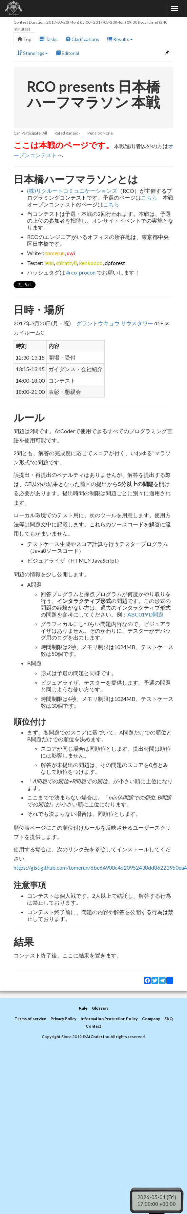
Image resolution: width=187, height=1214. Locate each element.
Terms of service (30, 1018)
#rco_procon (81, 272)
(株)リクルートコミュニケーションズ (72, 190)
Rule (83, 1008)
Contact (93, 1026)
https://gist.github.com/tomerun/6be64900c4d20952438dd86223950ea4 (100, 867)
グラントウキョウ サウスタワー (114, 323)
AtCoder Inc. (98, 1036)
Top (24, 39)
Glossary (100, 1008)
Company (151, 1018)
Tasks (49, 39)
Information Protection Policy (109, 1018)
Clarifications (82, 39)
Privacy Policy (63, 1018)
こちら (149, 197)
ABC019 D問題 (145, 614)
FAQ (168, 1018)
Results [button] (120, 39)
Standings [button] (32, 53)
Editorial (67, 53)
